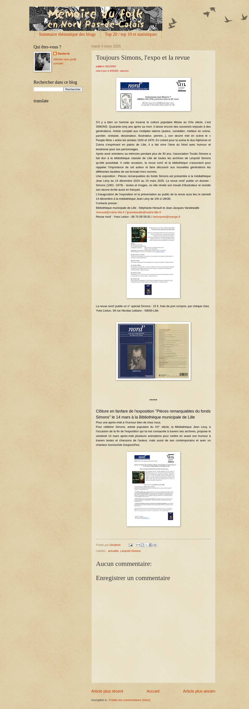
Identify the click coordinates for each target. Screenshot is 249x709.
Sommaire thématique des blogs (67, 34)
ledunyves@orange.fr (166, 216)
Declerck (64, 53)
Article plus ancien (199, 691)
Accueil (153, 691)
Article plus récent (107, 691)
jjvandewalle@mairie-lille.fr (144, 212)
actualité (113, 551)
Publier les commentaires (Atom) (130, 700)
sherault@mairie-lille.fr (110, 212)
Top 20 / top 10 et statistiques (131, 34)
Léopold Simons (130, 551)
